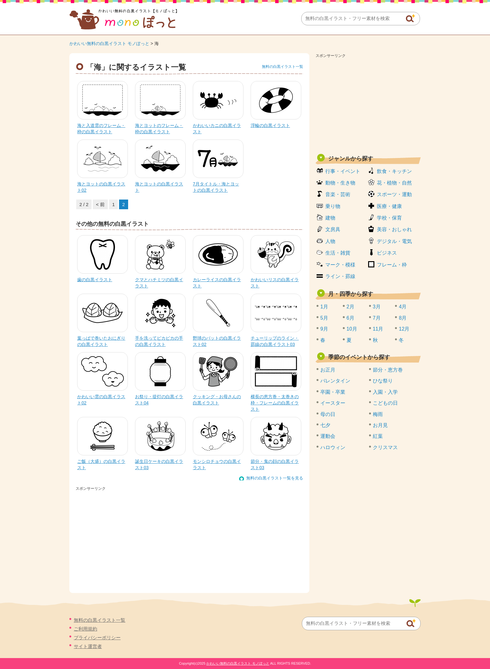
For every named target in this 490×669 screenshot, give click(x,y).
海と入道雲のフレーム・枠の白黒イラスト (101, 128)
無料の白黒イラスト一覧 (282, 66)
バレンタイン (335, 380)
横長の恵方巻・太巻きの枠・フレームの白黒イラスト (275, 402)
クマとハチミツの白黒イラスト (159, 282)
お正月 (327, 370)
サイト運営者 (88, 646)
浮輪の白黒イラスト (270, 125)
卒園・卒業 (332, 392)
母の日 (327, 414)
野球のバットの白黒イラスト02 (217, 341)
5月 (324, 318)
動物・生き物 (340, 182)
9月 (324, 329)
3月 (377, 306)
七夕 (325, 425)
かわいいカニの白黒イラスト (217, 128)
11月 (378, 329)
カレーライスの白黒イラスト (217, 282)
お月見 (380, 425)
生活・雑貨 (337, 253)
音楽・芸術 (337, 194)
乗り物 (332, 206)
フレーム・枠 (392, 264)
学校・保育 (389, 217)
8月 (403, 318)
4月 (403, 306)
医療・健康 (389, 206)
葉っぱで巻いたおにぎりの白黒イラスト (101, 341)
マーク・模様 (340, 264)
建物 (330, 217)
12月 (404, 329)
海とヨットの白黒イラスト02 (101, 187)
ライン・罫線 (340, 276)
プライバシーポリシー (97, 637)
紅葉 (378, 436)
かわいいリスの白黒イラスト (275, 282)
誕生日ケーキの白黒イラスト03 (159, 464)
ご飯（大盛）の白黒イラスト (101, 464)
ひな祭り (383, 380)
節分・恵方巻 (388, 370)
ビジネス (387, 253)
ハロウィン (332, 447)
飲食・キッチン (394, 171)
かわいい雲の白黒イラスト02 (101, 399)
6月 (350, 318)
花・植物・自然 (394, 182)
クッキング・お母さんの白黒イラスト (217, 399)
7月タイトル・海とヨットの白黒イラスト (216, 187)
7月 (377, 318)
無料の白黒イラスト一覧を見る (274, 478)
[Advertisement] (368, 104)
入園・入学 (385, 392)
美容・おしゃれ (394, 229)
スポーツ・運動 (394, 194)
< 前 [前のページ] (100, 204)
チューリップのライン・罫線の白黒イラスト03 (275, 341)
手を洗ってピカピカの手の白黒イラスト (159, 341)
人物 (330, 241)
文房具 (332, 229)
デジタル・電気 (394, 241)
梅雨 (378, 414)
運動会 (327, 436)
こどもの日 (385, 403)
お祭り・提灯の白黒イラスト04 (159, 399)
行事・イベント (342, 171)
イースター (332, 403)
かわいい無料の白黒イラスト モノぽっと (109, 43)
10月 (352, 329)
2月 (350, 306)
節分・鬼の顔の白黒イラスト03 (275, 464)
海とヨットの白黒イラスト (159, 187)
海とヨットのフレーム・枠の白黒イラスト (159, 128)
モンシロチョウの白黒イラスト (217, 464)
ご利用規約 (85, 628)
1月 (324, 306)
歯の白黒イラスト (94, 279)
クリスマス (385, 447)
